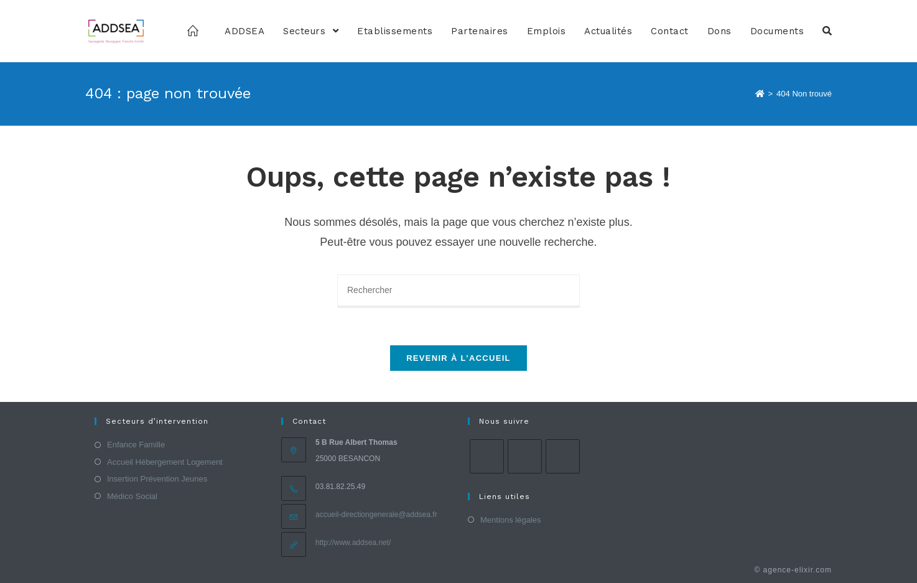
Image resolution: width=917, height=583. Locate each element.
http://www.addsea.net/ (353, 542)
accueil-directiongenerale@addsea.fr (376, 514)
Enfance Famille (136, 444)
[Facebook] (487, 456)
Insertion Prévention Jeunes (157, 478)
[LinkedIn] (563, 456)
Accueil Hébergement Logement (165, 462)
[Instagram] (525, 456)
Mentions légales (510, 520)
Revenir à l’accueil (458, 358)
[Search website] (827, 31)
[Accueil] (760, 93)
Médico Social (132, 496)
